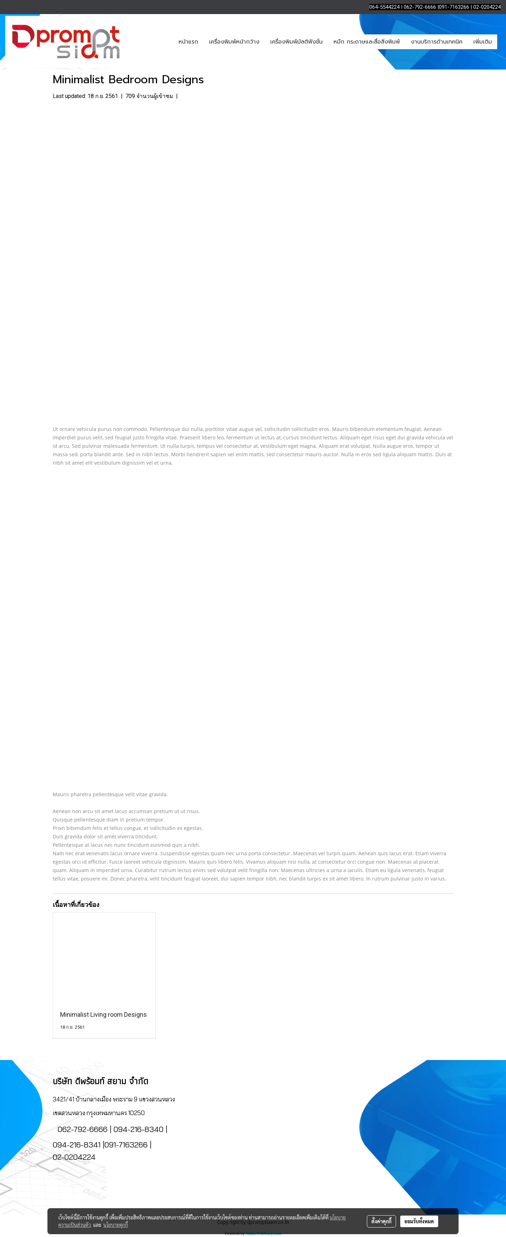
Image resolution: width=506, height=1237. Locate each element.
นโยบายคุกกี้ (115, 1225)
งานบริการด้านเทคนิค (436, 42)
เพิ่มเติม (482, 42)
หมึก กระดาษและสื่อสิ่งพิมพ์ (366, 42)
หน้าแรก (188, 42)
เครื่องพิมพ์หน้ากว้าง (234, 42)
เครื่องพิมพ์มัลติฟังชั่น (296, 42)
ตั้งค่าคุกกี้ (381, 1221)
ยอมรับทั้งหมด (419, 1221)
